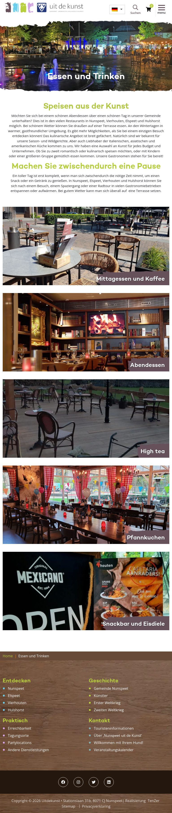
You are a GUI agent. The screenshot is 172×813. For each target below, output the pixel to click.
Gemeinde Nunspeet (111, 688)
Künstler (101, 695)
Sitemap (68, 806)
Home (8, 655)
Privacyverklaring (96, 806)
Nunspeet (16, 688)
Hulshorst (16, 709)
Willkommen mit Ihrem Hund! (118, 742)
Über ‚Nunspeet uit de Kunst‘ (118, 735)
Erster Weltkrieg (107, 702)
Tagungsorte (18, 735)
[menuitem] (117, 9)
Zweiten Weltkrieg (109, 709)
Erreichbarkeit (19, 728)
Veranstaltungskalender (113, 749)
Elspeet (14, 695)
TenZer (153, 800)
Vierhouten (17, 702)
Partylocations (20, 742)
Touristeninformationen (114, 728)
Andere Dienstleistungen (28, 749)
